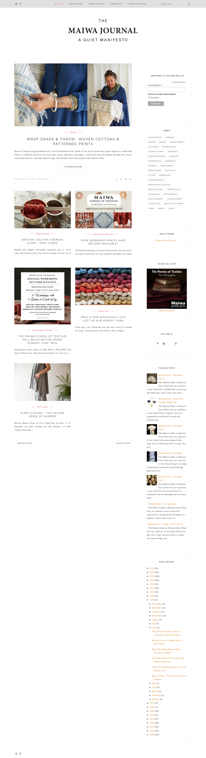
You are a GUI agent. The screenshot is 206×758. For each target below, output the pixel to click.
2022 (152, 584)
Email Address (155, 85)
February (156, 695)
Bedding (162, 142)
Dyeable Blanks (169, 147)
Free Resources (154, 161)
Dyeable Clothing (156, 151)
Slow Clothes (42, 407)
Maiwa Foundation (156, 180)
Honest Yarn (103, 311)
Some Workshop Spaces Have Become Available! (103, 242)
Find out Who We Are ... (167, 240)
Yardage (161, 208)
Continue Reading (73, 167)
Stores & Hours (96, 4)
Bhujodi (73, 132)
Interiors (152, 166)
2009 (152, 734)
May (154, 683)
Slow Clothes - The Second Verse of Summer (42, 414)
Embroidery (173, 151)
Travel (151, 208)
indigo (172, 208)
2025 (152, 572)
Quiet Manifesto (170, 194)
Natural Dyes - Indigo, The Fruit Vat (165, 524)
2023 (152, 580)
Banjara (151, 142)
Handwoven (170, 161)
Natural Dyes (76, 4)
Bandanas (170, 137)
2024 (152, 576)
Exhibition (173, 156)
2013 (152, 719)
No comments (43, 179)
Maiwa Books (164, 175)
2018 (152, 600)
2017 (152, 703)
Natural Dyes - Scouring (170, 453)
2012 (152, 723)
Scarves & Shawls (174, 199)
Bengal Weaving (42, 234)
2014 (152, 715)
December (157, 604)
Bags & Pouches (155, 137)
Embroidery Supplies (157, 156)
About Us (58, 4)
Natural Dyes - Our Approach (162, 504)
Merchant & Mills (155, 189)
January (155, 699)
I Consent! (154, 97)
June (154, 627)
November (157, 607)
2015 (152, 711)
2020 (152, 592)
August (155, 619)
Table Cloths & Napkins (173, 203)
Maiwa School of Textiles (103, 234)
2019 (152, 596)
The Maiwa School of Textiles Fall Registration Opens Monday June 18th (42, 339)
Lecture (151, 175)
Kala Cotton (170, 170)
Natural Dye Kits (174, 189)
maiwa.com (116, 4)
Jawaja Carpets (166, 166)
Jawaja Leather (154, 170)
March (155, 691)
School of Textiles (137, 4)
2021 (152, 588)
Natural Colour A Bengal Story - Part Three (42, 241)
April (154, 687)
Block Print (153, 147)
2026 (152, 568)
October (156, 611)
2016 (152, 707)
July (154, 623)
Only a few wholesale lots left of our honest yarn (103, 319)
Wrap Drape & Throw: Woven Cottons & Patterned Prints (73, 141)
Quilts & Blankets (155, 199)
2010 (152, 730)
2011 (152, 726)
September (157, 615)
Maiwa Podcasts (166, 310)
